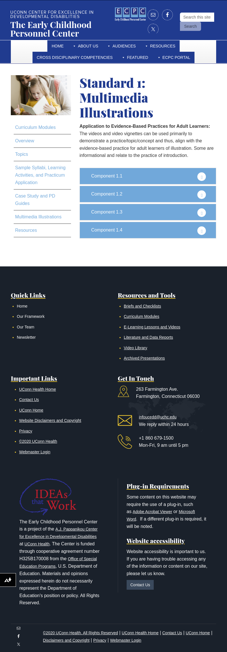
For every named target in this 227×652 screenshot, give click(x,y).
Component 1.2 (106, 194)
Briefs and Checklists (142, 306)
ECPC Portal (176, 57)
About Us (88, 46)
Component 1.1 (106, 176)
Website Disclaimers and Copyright (50, 420)
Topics (21, 154)
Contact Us (29, 399)
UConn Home (31, 410)
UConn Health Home (37, 389)
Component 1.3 (106, 212)
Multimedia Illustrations (38, 216)
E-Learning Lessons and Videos (152, 327)
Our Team (25, 327)
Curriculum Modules (35, 127)
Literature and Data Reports (148, 337)
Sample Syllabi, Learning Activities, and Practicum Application (40, 175)
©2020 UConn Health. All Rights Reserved (80, 633)
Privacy (25, 431)
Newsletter (26, 337)
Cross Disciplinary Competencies (75, 57)
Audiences (124, 46)
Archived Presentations (144, 358)
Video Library (135, 348)
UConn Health (37, 544)
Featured (137, 57)
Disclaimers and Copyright (66, 640)
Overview (24, 140)
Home (58, 46)
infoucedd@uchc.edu (158, 417)
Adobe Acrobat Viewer (152, 511)
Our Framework (30, 316)
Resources (162, 46)
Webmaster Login (34, 452)
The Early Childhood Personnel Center (51, 29)
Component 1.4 (106, 230)
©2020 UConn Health (38, 441)
